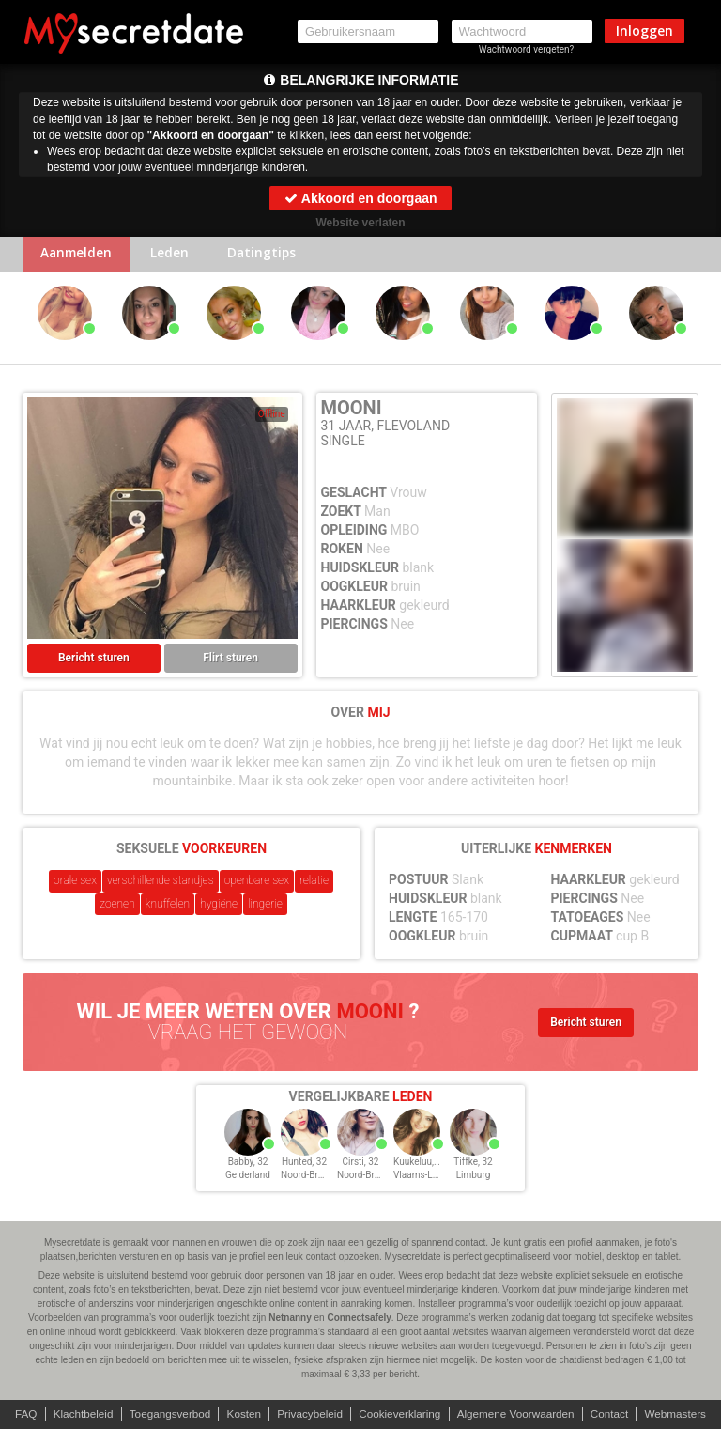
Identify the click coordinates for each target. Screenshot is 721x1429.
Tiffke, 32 (472, 1163)
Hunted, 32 (304, 1163)
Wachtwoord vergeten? (527, 49)
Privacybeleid (308, 1414)
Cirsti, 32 (361, 1163)
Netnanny (290, 1318)
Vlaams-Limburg (427, 1177)
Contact (615, 1414)
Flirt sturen (230, 659)
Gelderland (247, 1177)
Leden (175, 255)
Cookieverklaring (400, 1414)
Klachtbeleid (76, 1414)
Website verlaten (360, 222)
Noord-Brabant (311, 1177)
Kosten (240, 1414)
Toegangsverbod (165, 1414)
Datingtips (271, 255)
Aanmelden (78, 255)
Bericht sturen (94, 659)
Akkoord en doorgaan (360, 198)
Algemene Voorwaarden (519, 1414)
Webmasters (683, 1414)
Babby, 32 (248, 1163)
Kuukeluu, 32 (420, 1163)
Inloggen (644, 30)
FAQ (18, 1414)
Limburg (473, 1177)
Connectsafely (359, 1318)
